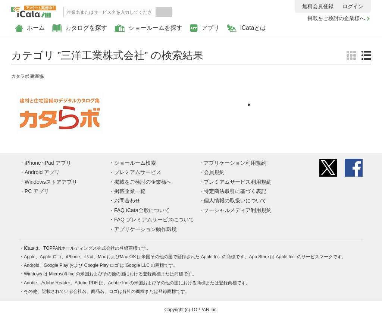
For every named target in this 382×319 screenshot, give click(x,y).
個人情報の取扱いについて (235, 200)
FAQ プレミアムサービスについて (154, 219)
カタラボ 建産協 (27, 76)
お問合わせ (127, 200)
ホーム (30, 28)
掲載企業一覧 (129, 191)
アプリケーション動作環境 (145, 229)
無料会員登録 (318, 6)
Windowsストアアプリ (51, 182)
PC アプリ (37, 191)
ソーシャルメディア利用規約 (238, 210)
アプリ (204, 28)
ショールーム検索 (135, 163)
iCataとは (246, 28)
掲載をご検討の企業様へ (336, 18)
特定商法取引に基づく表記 (235, 191)
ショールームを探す (148, 28)
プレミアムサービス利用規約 (238, 182)
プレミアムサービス (137, 172)
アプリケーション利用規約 (235, 163)
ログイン (352, 6)
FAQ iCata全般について (142, 210)
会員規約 (214, 172)
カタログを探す (79, 28)
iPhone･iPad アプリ (48, 163)
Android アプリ (42, 172)
